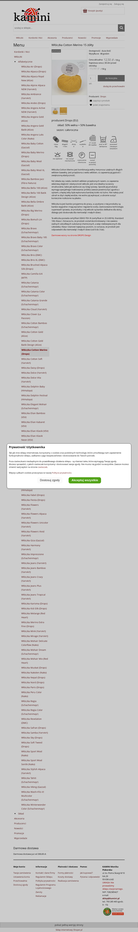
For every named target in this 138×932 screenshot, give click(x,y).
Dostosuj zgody (50, 480)
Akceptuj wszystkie (85, 480)
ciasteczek (42, 467)
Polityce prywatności (61, 472)
